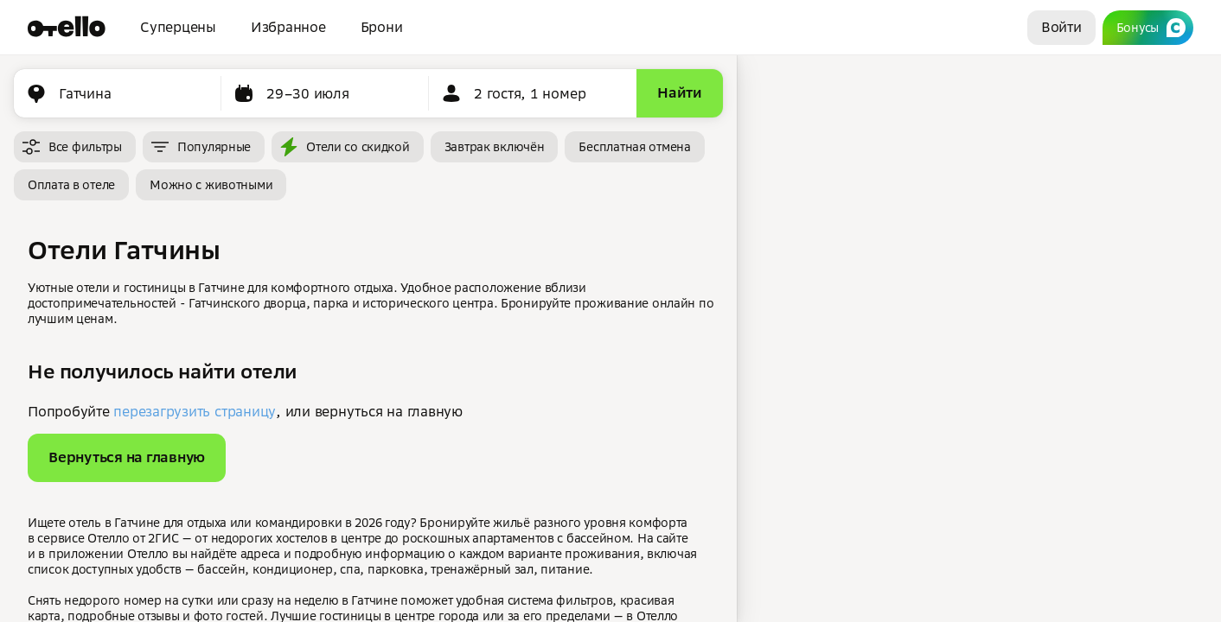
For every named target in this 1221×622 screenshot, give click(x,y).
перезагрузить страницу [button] (194, 411)
